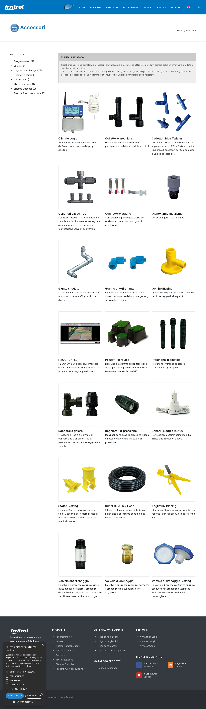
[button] (24, 701)
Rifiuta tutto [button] (34, 696)
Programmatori (64, 636)
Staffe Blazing (68, 506)
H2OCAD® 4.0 (67, 359)
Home (180, 30)
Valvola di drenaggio (119, 581)
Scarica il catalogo (108, 668)
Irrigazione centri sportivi (111, 650)
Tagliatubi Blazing (164, 506)
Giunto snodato (68, 288)
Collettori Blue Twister (167, 138)
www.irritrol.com (149, 636)
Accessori (61, 655)
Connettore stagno (118, 213)
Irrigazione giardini (108, 641)
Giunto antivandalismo (167, 213)
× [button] (42, 645)
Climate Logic (67, 138)
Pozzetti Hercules (117, 359)
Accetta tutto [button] (15, 696)
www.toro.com (148, 645)
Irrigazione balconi (108, 636)
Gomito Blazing (162, 288)
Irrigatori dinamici (65, 650)
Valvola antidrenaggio (73, 581)
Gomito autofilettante (119, 288)
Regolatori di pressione (121, 431)
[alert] (24, 674)
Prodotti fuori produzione (69, 668)
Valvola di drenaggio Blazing (171, 581)
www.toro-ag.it (148, 641)
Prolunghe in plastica (166, 359)
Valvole (60, 641)
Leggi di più (26, 666)
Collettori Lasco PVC (72, 213)
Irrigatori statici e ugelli (68, 645)
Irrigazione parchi (107, 645)
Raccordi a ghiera (70, 431)
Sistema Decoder (65, 664)
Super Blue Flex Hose (119, 506)
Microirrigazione (64, 659)
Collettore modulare (118, 138)
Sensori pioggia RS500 (167, 431)
